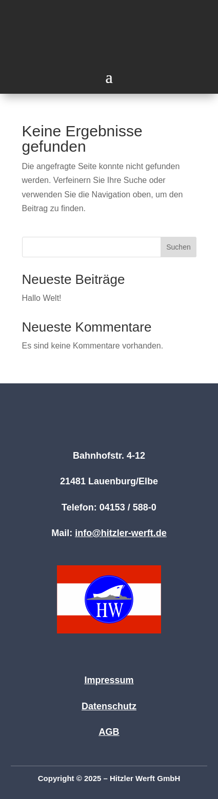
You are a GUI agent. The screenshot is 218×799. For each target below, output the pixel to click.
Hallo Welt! (42, 298)
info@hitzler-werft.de (121, 533)
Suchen (178, 247)
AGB (109, 732)
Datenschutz (109, 706)
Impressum (108, 680)
